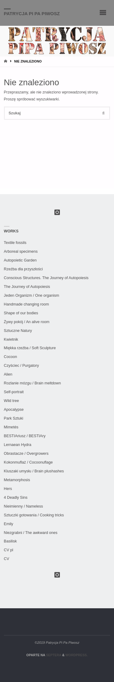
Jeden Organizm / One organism (31, 295)
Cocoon (10, 357)
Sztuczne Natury (18, 331)
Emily (8, 524)
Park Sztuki (13, 418)
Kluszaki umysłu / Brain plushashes (34, 471)
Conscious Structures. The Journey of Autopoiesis (46, 278)
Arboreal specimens (21, 251)
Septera (53, 655)
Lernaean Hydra (17, 445)
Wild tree (11, 401)
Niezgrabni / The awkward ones (30, 533)
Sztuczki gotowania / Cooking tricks (34, 515)
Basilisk (10, 541)
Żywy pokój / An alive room (27, 322)
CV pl (8, 550)
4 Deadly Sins (16, 497)
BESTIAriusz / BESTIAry (25, 436)
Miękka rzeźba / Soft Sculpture (30, 348)
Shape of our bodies (21, 313)
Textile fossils (15, 243)
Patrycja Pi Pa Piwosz (32, 13)
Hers (8, 489)
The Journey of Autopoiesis (27, 287)
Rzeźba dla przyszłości (23, 269)
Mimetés (11, 427)
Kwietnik (11, 339)
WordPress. (76, 655)
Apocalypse (14, 409)
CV (6, 559)
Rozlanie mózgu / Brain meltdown (32, 383)
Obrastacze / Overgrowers (26, 453)
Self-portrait (14, 392)
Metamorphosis (17, 480)
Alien (8, 374)
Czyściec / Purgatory (21, 365)
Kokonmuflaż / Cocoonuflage (28, 462)
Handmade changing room (26, 304)
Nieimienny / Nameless (23, 506)
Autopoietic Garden (20, 260)
